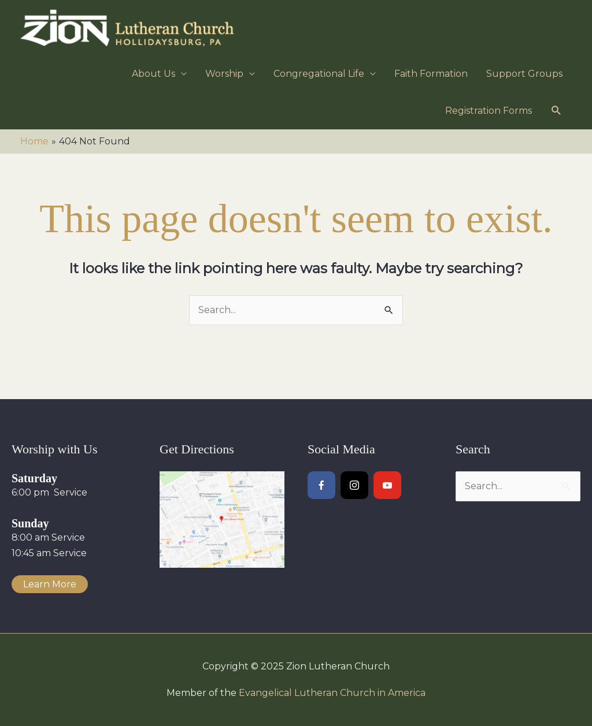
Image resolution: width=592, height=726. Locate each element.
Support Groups (524, 73)
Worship (224, 73)
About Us (153, 73)
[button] (556, 111)
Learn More (49, 584)
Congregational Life (318, 73)
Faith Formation (431, 73)
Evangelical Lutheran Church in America (332, 692)
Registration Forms (488, 110)
